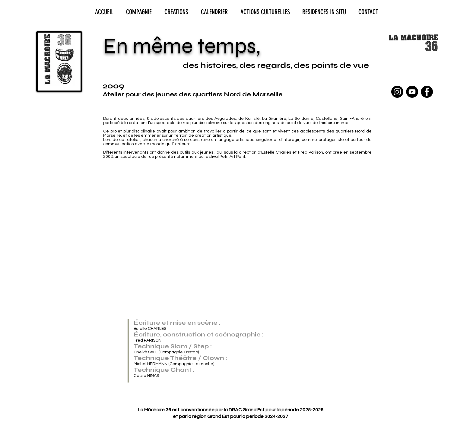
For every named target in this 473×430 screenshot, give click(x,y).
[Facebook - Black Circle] (427, 92)
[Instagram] (397, 92)
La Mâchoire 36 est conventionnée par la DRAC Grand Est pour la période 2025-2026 (230, 409)
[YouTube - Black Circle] (412, 92)
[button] (146, 204)
